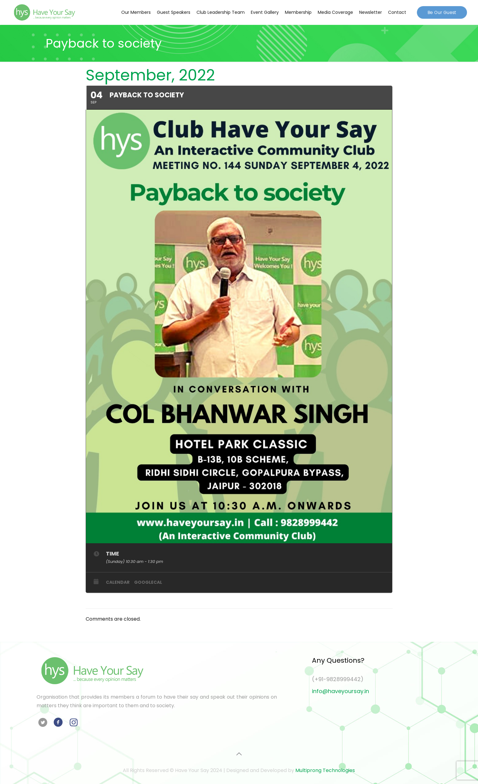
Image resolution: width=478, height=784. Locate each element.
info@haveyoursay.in (340, 691)
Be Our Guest (442, 12)
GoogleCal (148, 582)
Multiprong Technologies (325, 770)
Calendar (118, 582)
